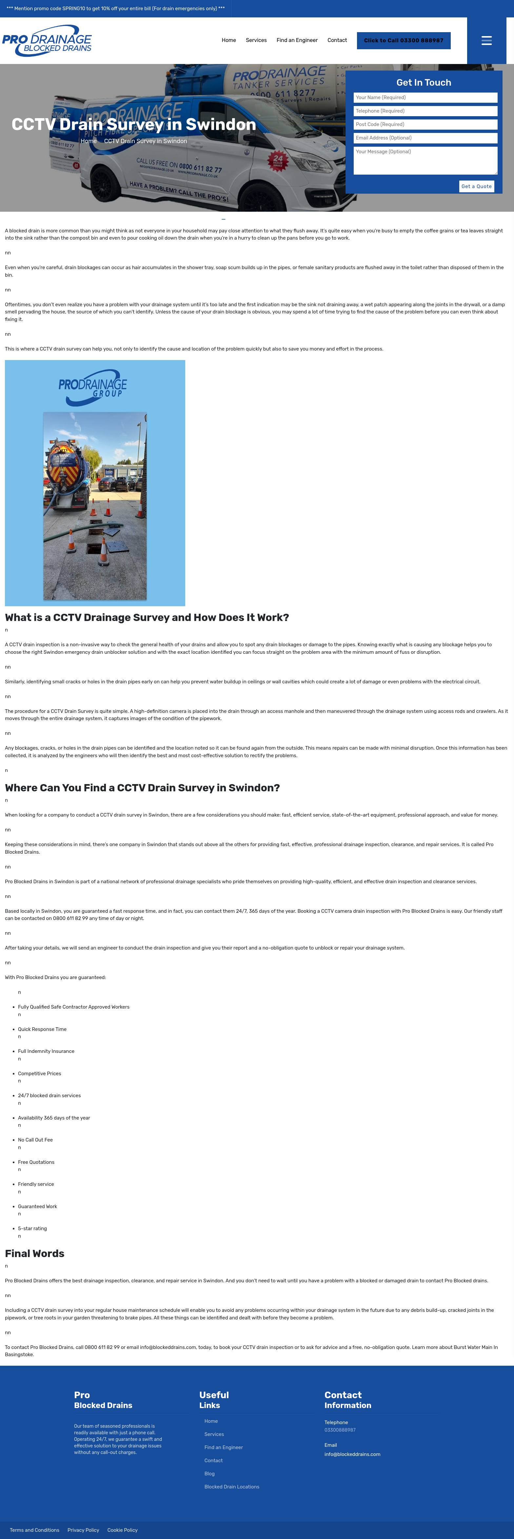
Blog (207, 1474)
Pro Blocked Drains (37, 977)
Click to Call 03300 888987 (404, 40)
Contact (337, 40)
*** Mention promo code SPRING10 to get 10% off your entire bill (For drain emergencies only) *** (116, 8)
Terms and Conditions (34, 1530)
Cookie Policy (123, 1530)
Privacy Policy (83, 1530)
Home (229, 40)
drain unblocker (109, 652)
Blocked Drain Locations (229, 1487)
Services (256, 40)
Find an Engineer (297, 40)
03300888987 (340, 1430)
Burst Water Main (473, 1347)
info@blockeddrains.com (168, 1347)
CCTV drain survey (60, 349)
